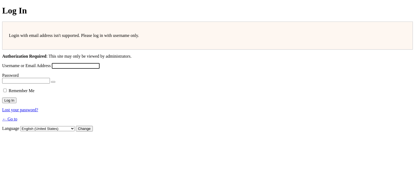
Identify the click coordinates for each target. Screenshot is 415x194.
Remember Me (22, 90)
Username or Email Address (26, 65)
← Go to (9, 119)
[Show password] (53, 82)
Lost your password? (20, 110)
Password (10, 75)
